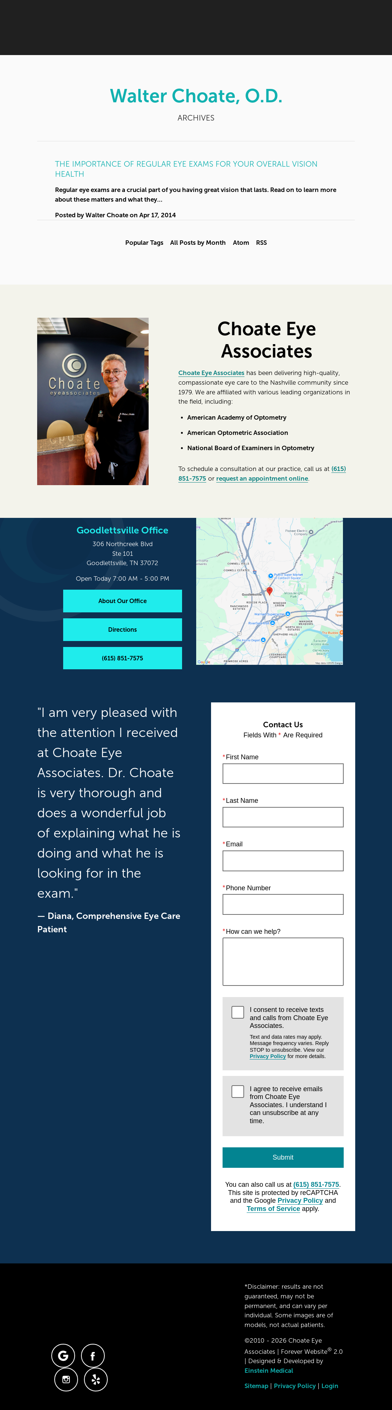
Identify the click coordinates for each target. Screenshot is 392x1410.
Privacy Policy (268, 1056)
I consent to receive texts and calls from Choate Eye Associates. (292, 1033)
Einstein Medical (268, 1370)
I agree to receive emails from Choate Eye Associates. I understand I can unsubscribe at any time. (288, 1104)
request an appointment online (262, 478)
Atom (241, 242)
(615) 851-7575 (316, 1184)
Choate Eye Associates (211, 372)
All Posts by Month (198, 242)
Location (255, 28)
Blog (168, 28)
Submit (282, 1157)
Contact (296, 28)
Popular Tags (144, 242)
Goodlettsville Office (122, 530)
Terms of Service (273, 1208)
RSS (261, 242)
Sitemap (256, 1386)
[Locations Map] (269, 591)
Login (329, 1386)
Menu (339, 27)
